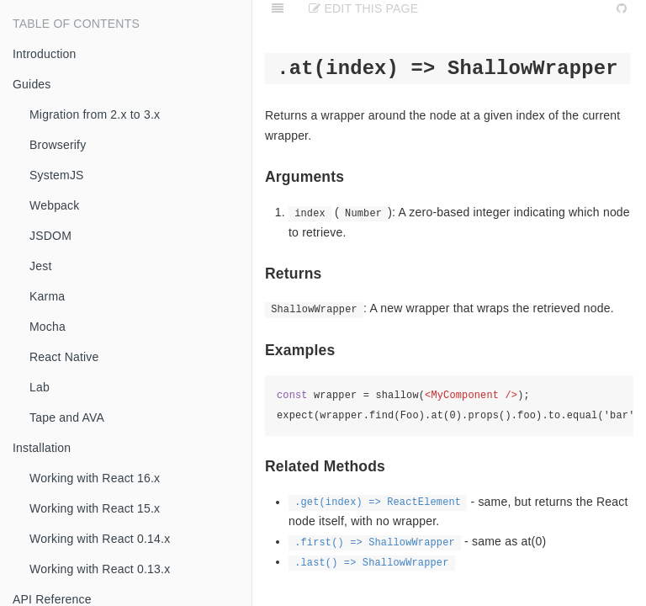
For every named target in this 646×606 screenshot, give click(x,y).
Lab (39, 387)
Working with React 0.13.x (99, 569)
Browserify (57, 145)
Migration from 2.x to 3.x (94, 114)
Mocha (47, 326)
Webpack (54, 205)
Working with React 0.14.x (99, 538)
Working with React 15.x (94, 508)
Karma (47, 296)
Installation (42, 447)
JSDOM (50, 235)
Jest (40, 266)
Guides (32, 84)
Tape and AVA (66, 417)
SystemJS (56, 175)
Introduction (45, 54)
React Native (64, 357)
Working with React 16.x (94, 478)
